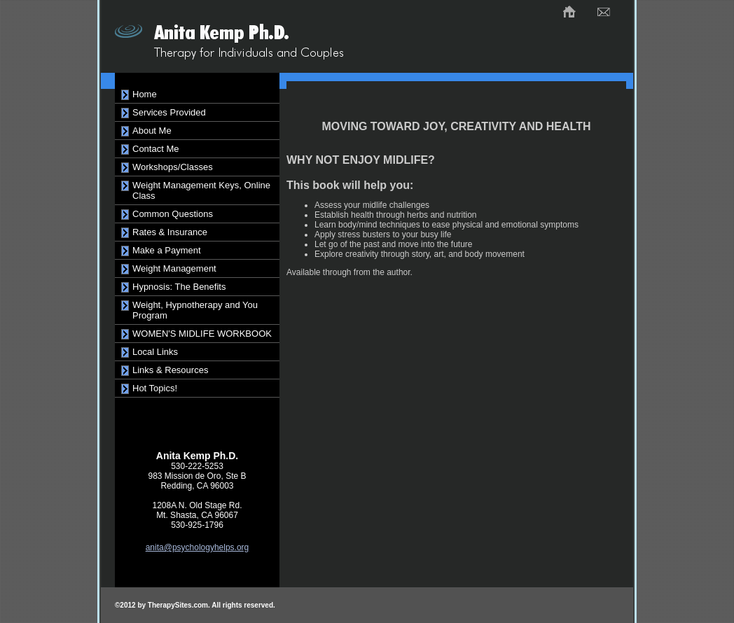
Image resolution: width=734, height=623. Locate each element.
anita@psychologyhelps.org (197, 547)
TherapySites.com (178, 605)
